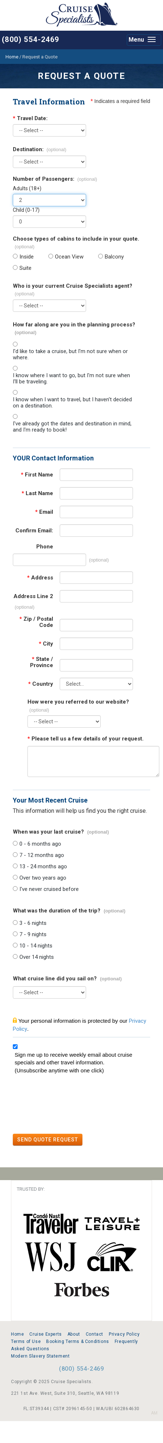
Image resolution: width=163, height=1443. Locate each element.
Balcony (114, 257)
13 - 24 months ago (43, 867)
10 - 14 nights (35, 946)
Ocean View (69, 257)
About (73, 1334)
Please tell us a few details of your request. (85, 738)
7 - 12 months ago (41, 855)
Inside (26, 257)
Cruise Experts (45, 1334)
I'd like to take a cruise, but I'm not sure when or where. (70, 354)
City (46, 644)
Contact (94, 1334)
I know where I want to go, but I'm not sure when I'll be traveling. (71, 378)
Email (44, 512)
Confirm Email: (34, 531)
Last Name (37, 493)
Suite (25, 268)
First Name (37, 475)
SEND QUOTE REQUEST (47, 1139)
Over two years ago (42, 878)
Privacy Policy (124, 1334)
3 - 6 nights (33, 923)
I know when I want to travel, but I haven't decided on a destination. (72, 403)
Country (40, 684)
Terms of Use (26, 1341)
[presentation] (68, 1105)
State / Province (41, 662)
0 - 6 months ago (40, 844)
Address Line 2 (33, 596)
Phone (44, 547)
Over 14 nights (36, 957)
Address (40, 578)
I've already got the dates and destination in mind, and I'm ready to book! (72, 427)
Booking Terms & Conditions (77, 1341)
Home (17, 1334)
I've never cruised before (49, 889)
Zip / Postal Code (36, 622)
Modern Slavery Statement (40, 1356)
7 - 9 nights (33, 934)
